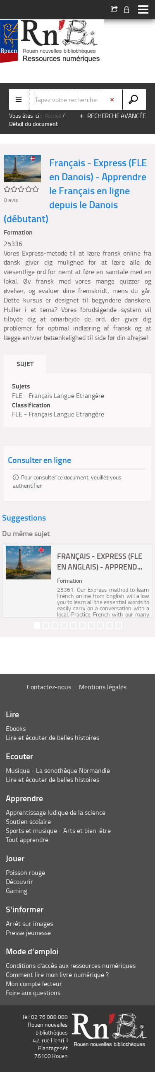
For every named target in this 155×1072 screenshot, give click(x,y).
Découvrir (19, 881)
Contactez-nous (49, 686)
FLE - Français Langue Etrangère (58, 395)
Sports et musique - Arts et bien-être (58, 830)
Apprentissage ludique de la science (55, 812)
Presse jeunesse (28, 932)
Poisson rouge (25, 872)
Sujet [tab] (25, 363)
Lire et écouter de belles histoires (52, 737)
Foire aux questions (33, 992)
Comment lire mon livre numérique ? (57, 974)
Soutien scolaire (28, 821)
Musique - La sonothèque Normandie (58, 770)
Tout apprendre (27, 839)
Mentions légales (102, 686)
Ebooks (16, 728)
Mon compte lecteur (34, 983)
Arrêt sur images (29, 923)
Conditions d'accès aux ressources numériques (71, 965)
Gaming (16, 890)
